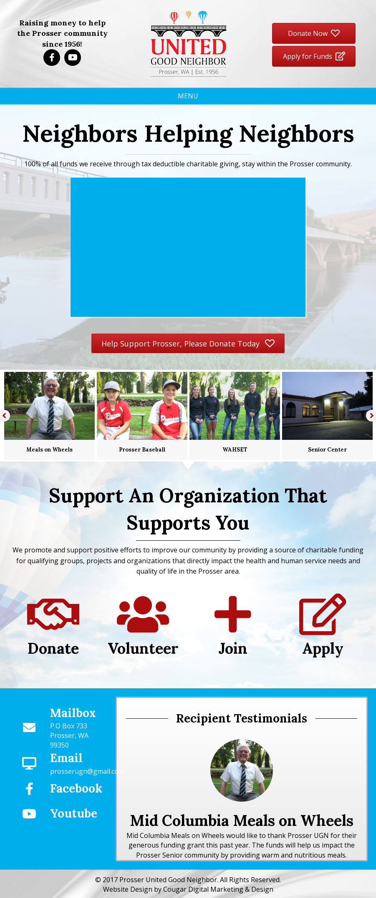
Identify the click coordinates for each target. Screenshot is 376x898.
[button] (51, 57)
